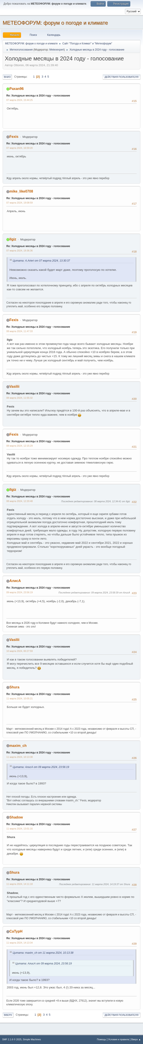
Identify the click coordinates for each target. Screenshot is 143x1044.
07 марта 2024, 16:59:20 (19, 148)
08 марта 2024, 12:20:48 (19, 501)
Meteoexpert (56, 49)
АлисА (15, 581)
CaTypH (15, 931)
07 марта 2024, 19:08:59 (19, 202)
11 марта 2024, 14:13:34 (19, 942)
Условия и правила (118, 1039)
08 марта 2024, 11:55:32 (19, 398)
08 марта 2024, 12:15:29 (19, 445)
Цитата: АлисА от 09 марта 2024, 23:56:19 (41, 767)
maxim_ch (18, 746)
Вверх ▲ (136, 1039)
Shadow (16, 817)
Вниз (7, 77)
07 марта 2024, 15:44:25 (19, 100)
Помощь (101, 1039)
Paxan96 (16, 89)
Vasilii (14, 386)
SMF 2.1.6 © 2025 (11, 1039)
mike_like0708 (21, 191)
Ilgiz (12, 239)
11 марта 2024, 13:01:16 (19, 828)
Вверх (8, 1015)
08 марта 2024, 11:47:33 (19, 331)
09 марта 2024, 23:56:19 (19, 592)
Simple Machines (32, 1039)
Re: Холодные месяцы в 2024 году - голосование (38, 95)
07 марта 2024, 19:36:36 (19, 250)
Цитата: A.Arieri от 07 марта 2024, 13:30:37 (41, 260)
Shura (14, 687)
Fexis (13, 136)
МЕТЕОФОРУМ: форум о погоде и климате (55, 23)
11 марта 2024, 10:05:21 (19, 698)
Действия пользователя (121, 77)
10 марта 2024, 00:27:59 (19, 651)
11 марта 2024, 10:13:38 (19, 757)
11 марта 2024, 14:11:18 (19, 884)
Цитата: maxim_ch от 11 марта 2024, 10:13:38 (43, 952)
